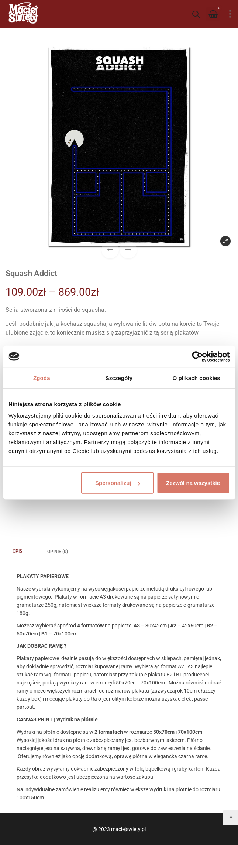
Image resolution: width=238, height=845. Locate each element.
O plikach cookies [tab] (196, 377)
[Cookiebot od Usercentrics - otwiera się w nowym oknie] (197, 356)
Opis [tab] (17, 551)
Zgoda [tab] (41, 377)
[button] (128, 249)
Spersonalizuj (117, 483)
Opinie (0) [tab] (57, 551)
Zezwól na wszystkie (193, 483)
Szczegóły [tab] (119, 377)
